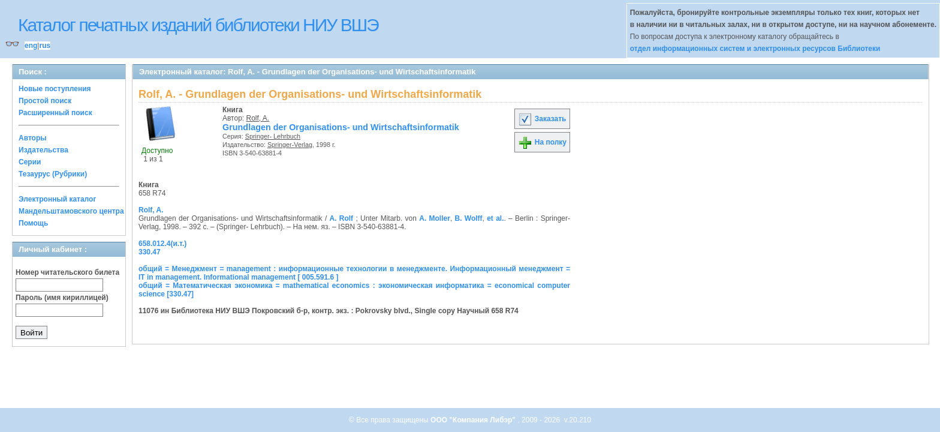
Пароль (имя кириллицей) (62, 297)
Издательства (43, 150)
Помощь (33, 223)
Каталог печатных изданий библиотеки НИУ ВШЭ (198, 25)
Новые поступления (55, 89)
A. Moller (434, 218)
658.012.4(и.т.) (162, 243)
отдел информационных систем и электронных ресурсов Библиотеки (755, 48)
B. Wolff (469, 218)
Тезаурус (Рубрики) (53, 174)
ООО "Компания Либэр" (473, 420)
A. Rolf (342, 218)
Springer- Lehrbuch (272, 136)
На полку (542, 142)
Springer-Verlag (289, 144)
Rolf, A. (258, 118)
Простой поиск (45, 101)
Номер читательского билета (67, 272)
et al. (495, 218)
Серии (30, 162)
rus (44, 45)
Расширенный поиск (55, 113)
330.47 (149, 252)
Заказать (542, 119)
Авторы (33, 138)
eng (31, 45)
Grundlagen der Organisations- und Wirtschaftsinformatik (340, 127)
